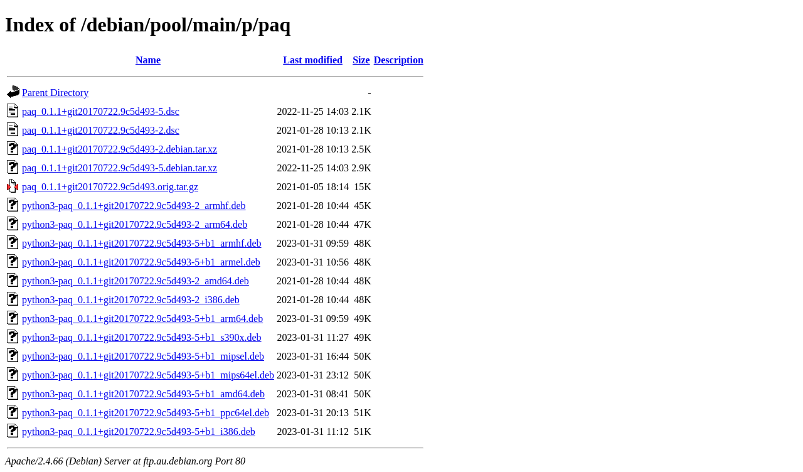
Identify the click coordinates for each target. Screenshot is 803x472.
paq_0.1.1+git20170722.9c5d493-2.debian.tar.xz (119, 149)
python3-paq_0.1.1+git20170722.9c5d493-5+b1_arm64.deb (142, 318)
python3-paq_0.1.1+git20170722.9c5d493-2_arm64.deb (134, 224)
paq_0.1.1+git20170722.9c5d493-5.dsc (100, 111)
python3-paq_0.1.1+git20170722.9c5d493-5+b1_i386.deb (138, 431)
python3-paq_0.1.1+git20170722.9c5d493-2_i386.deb (131, 299)
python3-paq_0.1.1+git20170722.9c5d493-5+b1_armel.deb (141, 262)
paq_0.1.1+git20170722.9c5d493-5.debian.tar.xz (119, 168)
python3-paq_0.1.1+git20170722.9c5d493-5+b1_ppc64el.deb (145, 412)
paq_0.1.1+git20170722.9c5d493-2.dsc (100, 130)
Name (148, 60)
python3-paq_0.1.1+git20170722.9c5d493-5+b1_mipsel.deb (143, 356)
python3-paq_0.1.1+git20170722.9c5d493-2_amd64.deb (135, 281)
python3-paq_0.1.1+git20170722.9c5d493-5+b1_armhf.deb (142, 243)
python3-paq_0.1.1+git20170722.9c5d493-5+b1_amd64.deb (143, 394)
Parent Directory (55, 92)
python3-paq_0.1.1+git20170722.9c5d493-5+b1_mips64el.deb (148, 375)
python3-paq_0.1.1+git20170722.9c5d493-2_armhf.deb (134, 205)
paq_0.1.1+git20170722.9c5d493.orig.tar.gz (110, 186)
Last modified (313, 60)
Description (398, 60)
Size (361, 60)
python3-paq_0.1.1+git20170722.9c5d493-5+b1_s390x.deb (142, 337)
